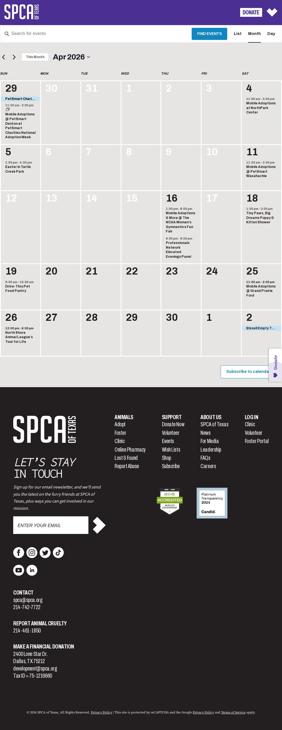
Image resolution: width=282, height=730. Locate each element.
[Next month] (14, 57)
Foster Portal (257, 441)
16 (172, 198)
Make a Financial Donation (43, 646)
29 (11, 88)
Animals (124, 417)
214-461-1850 (27, 630)
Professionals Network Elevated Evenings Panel (178, 250)
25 (252, 271)
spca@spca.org (27, 600)
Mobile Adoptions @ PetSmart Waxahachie (261, 171)
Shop (166, 458)
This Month (35, 57)
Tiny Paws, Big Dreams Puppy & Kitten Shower (260, 217)
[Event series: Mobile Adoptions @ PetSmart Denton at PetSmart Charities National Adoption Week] (8, 110)
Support (172, 417)
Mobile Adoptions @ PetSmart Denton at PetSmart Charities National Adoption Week (20, 125)
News (205, 433)
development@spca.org (35, 668)
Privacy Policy (101, 712)
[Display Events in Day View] (271, 34)
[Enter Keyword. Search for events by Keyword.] (96, 34)
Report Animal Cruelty (40, 623)
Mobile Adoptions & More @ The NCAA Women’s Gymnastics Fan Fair (180, 222)
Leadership (210, 449)
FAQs (205, 458)
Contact (23, 592)
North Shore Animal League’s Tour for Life (19, 337)
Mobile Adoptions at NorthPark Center (261, 107)
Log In (251, 417)
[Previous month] (3, 57)
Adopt (120, 424)
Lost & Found (126, 458)
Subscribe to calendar (248, 372)
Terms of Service (233, 712)
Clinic (119, 441)
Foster (120, 433)
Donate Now (173, 424)
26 (11, 317)
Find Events (209, 34)
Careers (208, 466)
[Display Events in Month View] (254, 34)
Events (168, 441)
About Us (210, 417)
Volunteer (171, 433)
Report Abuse (127, 466)
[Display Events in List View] (238, 34)
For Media (209, 441)
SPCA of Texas (214, 424)
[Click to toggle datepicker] (71, 57)
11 (252, 152)
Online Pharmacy (130, 449)
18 (252, 198)
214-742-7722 (26, 607)
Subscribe (171, 466)
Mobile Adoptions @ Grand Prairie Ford (261, 290)
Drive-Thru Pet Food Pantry (17, 288)
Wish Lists (171, 449)
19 (11, 271)
